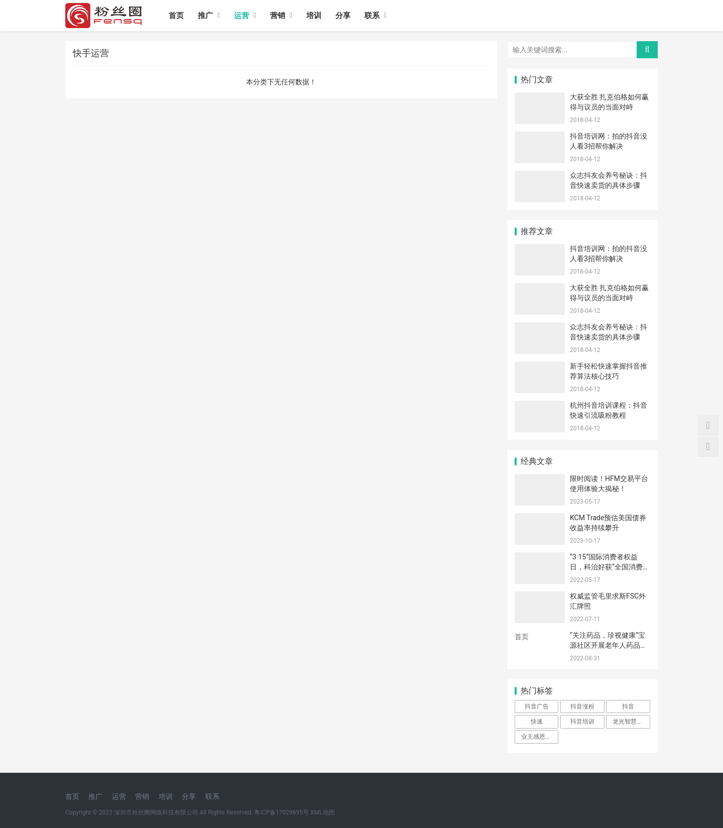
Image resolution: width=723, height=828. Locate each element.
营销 (277, 15)
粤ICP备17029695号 (281, 812)
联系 (372, 15)
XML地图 (322, 812)
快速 (537, 721)
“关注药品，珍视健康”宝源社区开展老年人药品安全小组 (608, 645)
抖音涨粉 (582, 706)
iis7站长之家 (534, 649)
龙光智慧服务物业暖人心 (631, 721)
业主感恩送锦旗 (539, 736)
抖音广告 (537, 706)
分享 (342, 15)
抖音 (628, 706)
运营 (241, 15)
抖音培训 (582, 721)
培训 (313, 15)
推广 (205, 15)
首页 (176, 15)
